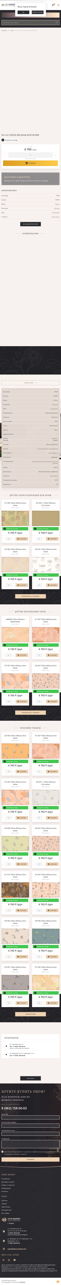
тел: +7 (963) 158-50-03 (17, 1046)
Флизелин (55, 438)
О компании (5, 1179)
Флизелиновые (53, 453)
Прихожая (35, 461)
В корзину (30, 163)
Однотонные (5, 1207)
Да (23, 12)
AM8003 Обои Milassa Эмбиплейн (15, 620)
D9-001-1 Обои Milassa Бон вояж (45, 783)
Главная (4, 30)
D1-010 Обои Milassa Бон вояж (15, 875)
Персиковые (56, 212)
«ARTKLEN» (22, 1282)
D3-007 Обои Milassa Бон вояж (46, 875)
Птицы (39, 449)
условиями (16, 1154)
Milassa (57, 204)
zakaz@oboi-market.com (17, 1249)
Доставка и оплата (7, 1182)
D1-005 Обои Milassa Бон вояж (15, 504)
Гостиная (54, 461)
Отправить (30, 1159)
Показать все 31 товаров (30, 712)
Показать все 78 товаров (30, 596)
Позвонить (30, 1078)
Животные (45, 449)
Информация (6, 1188)
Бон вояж (57, 208)
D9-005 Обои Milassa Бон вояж (15, 829)
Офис (44, 461)
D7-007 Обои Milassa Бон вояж (15, 666)
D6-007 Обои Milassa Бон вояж (46, 666)
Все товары (5, 1213)
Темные (4, 1204)
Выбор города (38, 12)
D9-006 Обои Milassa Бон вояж (46, 922)
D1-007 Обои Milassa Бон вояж (46, 620)
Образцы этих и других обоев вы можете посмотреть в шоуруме (26, 181)
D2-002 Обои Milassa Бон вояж (15, 550)
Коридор (48, 461)
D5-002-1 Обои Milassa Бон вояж (45, 504)
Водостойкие (56, 217)
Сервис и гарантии (8, 1185)
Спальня (55, 463)
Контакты (4, 1191)
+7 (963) (14, 1233)
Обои (12, 30)
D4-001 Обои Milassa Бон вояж (46, 550)
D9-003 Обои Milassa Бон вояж (15, 736)
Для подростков (53, 449)
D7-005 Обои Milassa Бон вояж (46, 968)
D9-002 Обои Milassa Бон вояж (15, 922)
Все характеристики (30, 224)
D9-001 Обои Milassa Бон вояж (15, 968)
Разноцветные (6, 1210)
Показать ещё (30, 1014)
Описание (28, 383)
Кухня (40, 461)
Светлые (4, 1200)
